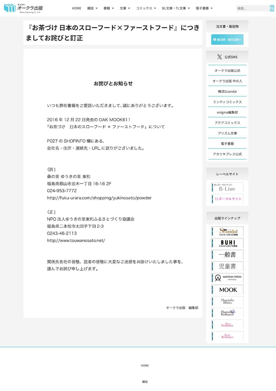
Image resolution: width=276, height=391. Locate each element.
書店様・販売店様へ (155, 366)
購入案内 (130, 366)
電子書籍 (204, 8)
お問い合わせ (199, 366)
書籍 (109, 8)
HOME (76, 8)
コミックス (146, 8)
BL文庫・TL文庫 (176, 8)
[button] (92, 8)
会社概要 (179, 366)
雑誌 (92, 8)
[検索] (272, 8)
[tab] (227, 175)
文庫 (125, 8)
